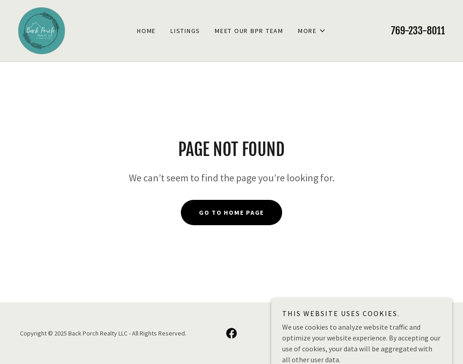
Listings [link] (185, 31)
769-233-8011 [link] (418, 30)
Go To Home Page (231, 212)
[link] (41, 29)
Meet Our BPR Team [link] (249, 31)
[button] (312, 30)
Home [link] (146, 31)
